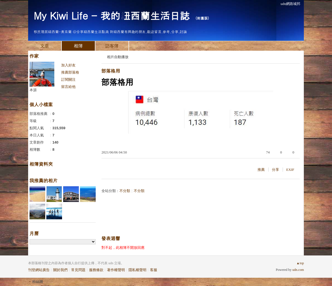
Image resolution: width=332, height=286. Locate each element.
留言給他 (68, 87)
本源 (33, 90)
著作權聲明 (116, 270)
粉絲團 (37, 282)
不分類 (124, 191)
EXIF (290, 170)
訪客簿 (112, 46)
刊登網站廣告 (39, 270)
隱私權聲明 (137, 270)
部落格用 (110, 71)
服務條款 (96, 270)
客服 (153, 270)
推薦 (261, 170)
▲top (300, 263)
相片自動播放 (117, 57)
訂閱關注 (68, 79)
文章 (44, 46)
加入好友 (68, 65)
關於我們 (60, 270)
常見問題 (78, 270)
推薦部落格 (70, 72)
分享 (275, 170)
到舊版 (202, 18)
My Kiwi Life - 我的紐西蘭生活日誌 (112, 15)
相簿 (78, 46)
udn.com (298, 270)
